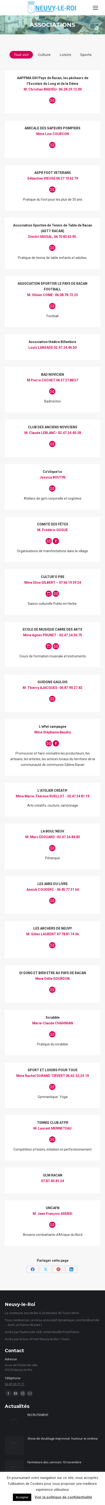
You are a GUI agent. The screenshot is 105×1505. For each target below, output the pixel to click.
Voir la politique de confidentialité (63, 1497)
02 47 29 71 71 (14, 1384)
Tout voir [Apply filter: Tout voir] (21, 55)
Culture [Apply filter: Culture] (44, 55)
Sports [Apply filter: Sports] (86, 55)
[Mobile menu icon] (95, 8)
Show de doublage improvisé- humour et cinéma (62, 1438)
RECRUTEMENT (37, 1415)
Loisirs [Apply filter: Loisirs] (65, 55)
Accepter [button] (22, 1497)
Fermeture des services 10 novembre (54, 1462)
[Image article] (14, 1421)
